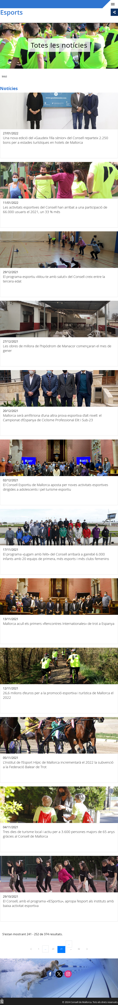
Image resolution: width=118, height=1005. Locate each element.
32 (80, 948)
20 (54, 948)
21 (62, 948)
